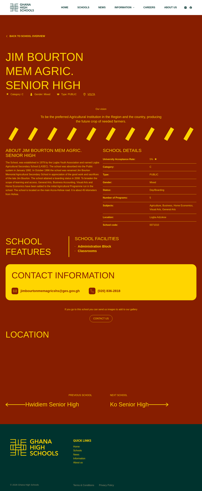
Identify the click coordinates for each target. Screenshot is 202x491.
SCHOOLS (83, 7)
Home (76, 446)
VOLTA (89, 94)
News (76, 454)
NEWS (102, 7)
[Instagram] (185, 7)
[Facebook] (191, 7)
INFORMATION (125, 7)
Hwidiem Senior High (42, 404)
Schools (77, 450)
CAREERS (149, 7)
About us (78, 462)
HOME (64, 7)
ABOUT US (170, 7)
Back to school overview (25, 36)
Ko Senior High (139, 404)
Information (79, 458)
